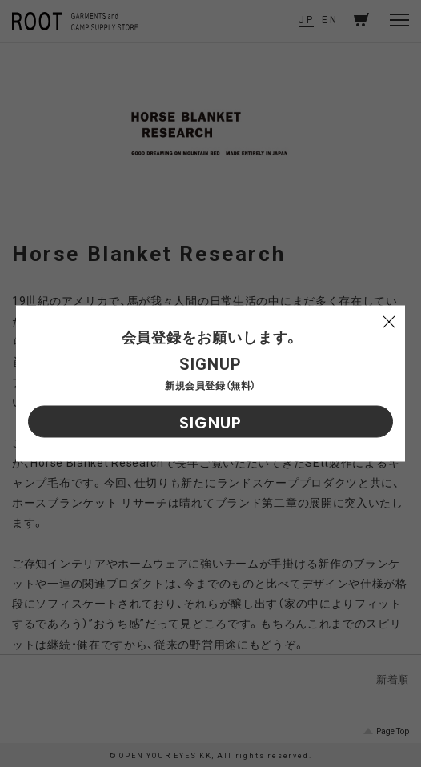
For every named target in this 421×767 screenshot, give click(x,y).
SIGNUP (210, 423)
